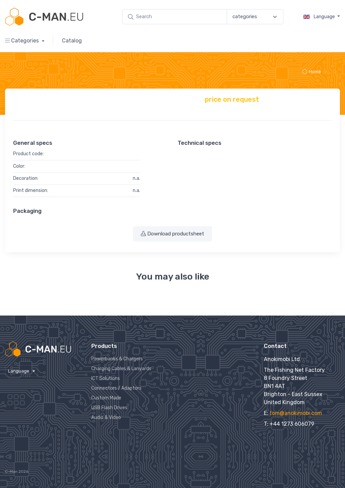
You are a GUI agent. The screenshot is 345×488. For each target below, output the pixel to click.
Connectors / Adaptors (116, 388)
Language (319, 16)
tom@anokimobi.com (296, 413)
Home (311, 71)
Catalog (72, 40)
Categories (22, 40)
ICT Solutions (105, 378)
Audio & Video (106, 417)
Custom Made (106, 398)
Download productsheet (172, 234)
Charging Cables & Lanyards (121, 368)
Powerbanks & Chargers (117, 359)
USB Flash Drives (109, 408)
